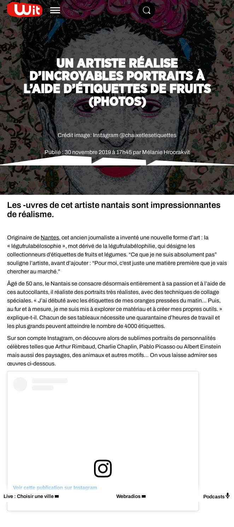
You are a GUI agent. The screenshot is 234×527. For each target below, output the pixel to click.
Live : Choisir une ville (29, 496)
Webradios (128, 496)
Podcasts (216, 496)
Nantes (50, 237)
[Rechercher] (146, 10)
